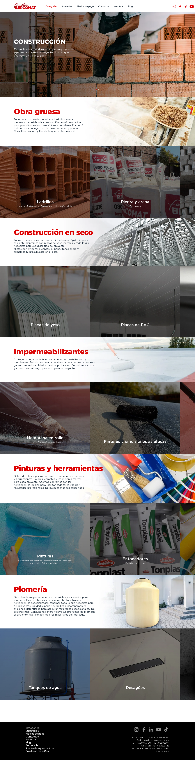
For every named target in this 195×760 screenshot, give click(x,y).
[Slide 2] (98, 89)
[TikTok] (166, 729)
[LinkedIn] (151, 729)
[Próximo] (178, 55)
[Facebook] (180, 6)
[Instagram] (174, 6)
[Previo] (16, 55)
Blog (28, 742)
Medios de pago (35, 733)
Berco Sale (32, 745)
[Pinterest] (186, 6)
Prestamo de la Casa (38, 751)
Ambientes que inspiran (40, 748)
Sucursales (32, 730)
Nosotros (31, 739)
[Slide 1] (96, 89)
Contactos (32, 736)
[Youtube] (192, 6)
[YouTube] (159, 729)
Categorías (32, 728)
